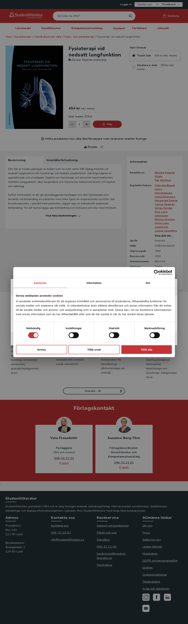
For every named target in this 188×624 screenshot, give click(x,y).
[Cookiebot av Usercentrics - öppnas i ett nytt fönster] (156, 272)
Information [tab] (94, 282)
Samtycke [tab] (40, 282)
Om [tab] (148, 282)
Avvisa (41, 349)
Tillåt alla (146, 349)
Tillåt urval (94, 349)
